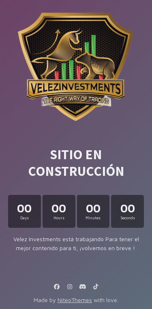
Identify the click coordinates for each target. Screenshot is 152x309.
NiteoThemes (75, 299)
